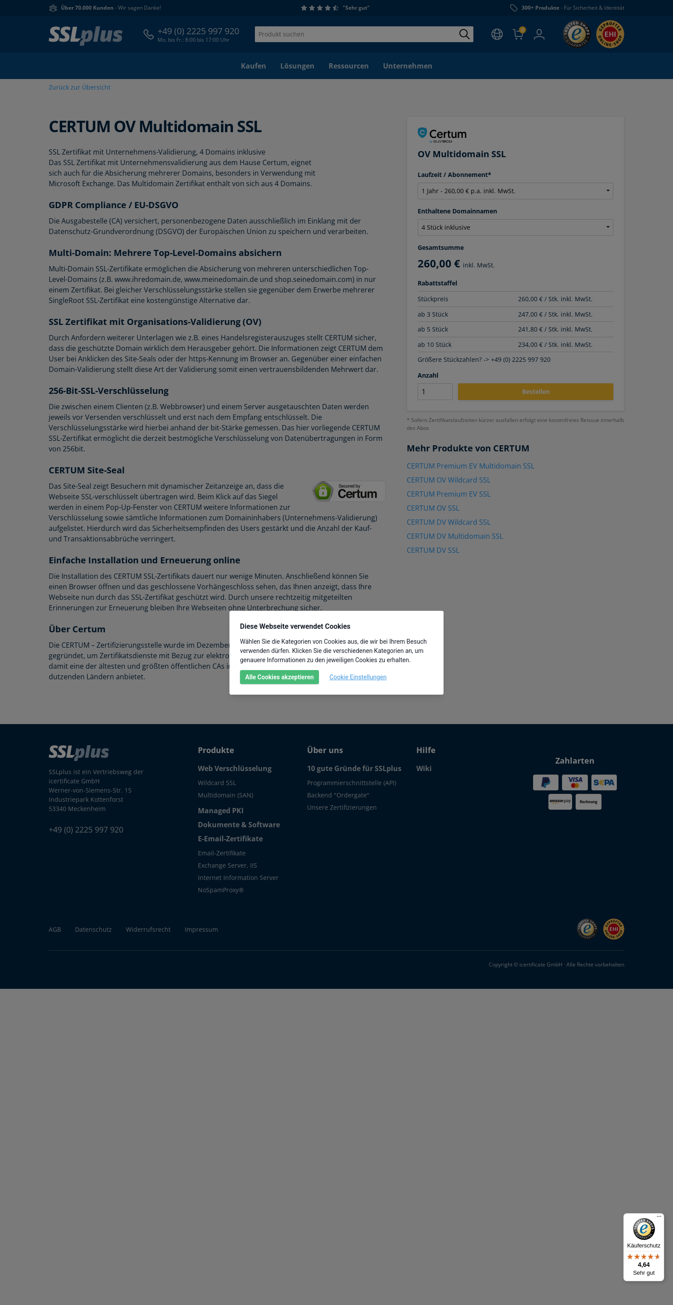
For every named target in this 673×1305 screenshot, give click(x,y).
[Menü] (659, 1218)
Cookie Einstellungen (358, 677)
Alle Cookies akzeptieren (279, 677)
